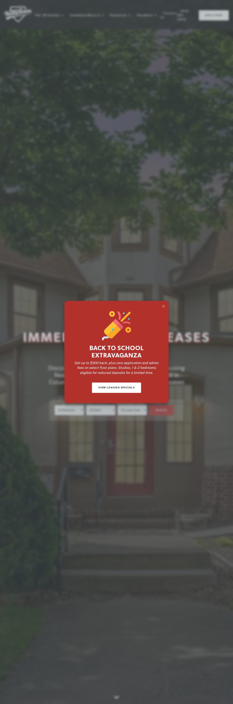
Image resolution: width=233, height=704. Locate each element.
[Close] (163, 306)
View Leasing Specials (116, 387)
